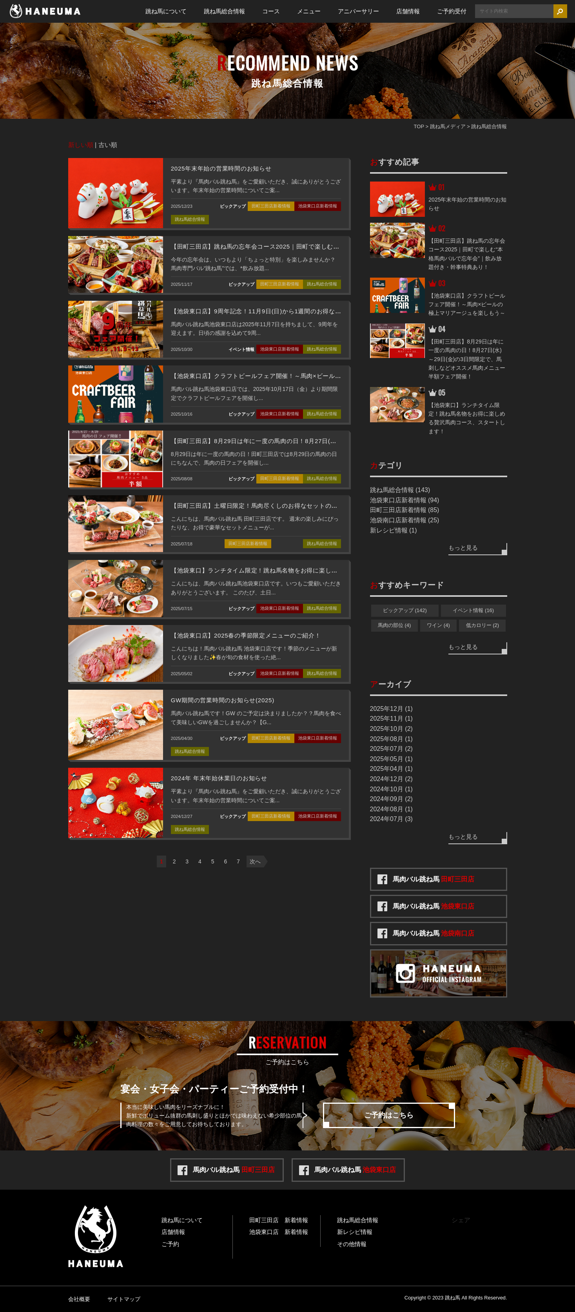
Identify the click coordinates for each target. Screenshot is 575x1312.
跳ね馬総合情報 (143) (400, 490)
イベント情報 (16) (473, 610)
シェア (461, 1220)
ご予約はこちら (389, 1115)
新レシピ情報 (354, 1231)
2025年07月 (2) (391, 748)
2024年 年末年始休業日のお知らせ (219, 778)
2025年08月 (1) (391, 739)
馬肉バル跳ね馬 (434, 879)
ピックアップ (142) (405, 610)
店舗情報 (408, 11)
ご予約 (170, 1244)
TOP (419, 126)
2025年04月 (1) (391, 768)
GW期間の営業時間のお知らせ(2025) (222, 700)
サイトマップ (123, 1299)
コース (271, 11)
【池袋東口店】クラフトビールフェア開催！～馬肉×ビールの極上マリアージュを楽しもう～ (299, 376)
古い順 (107, 145)
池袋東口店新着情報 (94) (404, 500)
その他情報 (351, 1244)
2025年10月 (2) (391, 728)
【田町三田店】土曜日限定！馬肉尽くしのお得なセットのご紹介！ (263, 505)
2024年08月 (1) (391, 809)
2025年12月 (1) (391, 708)
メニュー (309, 11)
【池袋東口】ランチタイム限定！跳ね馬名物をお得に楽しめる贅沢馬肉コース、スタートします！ (307, 570)
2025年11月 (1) (391, 718)
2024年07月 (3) (391, 819)
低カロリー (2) (482, 625)
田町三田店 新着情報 (278, 1220)
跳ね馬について (166, 11)
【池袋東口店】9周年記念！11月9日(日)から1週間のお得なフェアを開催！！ (278, 311)
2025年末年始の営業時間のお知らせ (221, 168)
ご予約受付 (451, 11)
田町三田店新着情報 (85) (404, 510)
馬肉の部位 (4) (394, 625)
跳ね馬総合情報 (224, 11)
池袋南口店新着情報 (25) (404, 520)
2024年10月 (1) (391, 789)
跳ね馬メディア (448, 126)
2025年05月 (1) (391, 759)
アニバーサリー (358, 11)
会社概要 (79, 1299)
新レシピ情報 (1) (393, 530)
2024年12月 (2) (391, 779)
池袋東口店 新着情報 (278, 1231)
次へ (255, 861)
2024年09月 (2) (391, 799)
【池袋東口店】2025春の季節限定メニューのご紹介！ (246, 635)
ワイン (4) (438, 625)
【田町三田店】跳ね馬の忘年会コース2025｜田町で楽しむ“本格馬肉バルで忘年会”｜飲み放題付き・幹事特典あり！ (331, 246)
